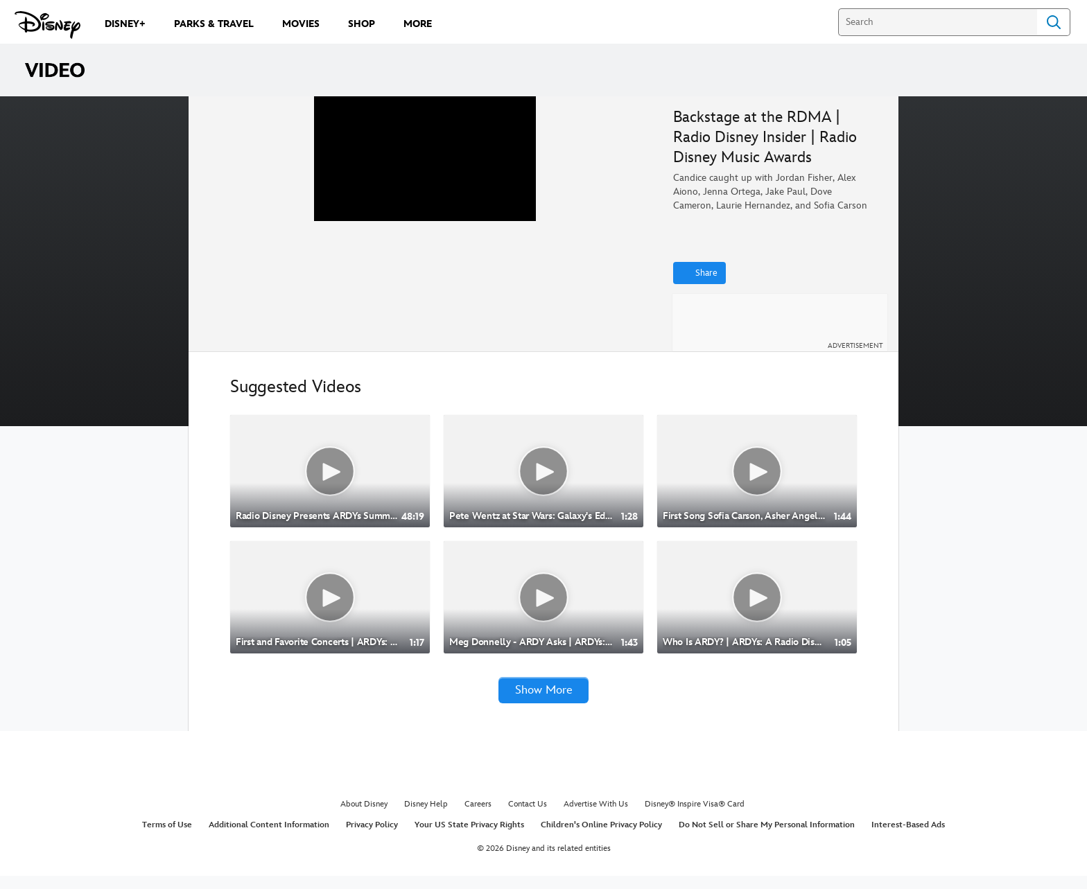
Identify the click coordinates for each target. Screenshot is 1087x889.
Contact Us (527, 817)
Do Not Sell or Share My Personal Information (767, 837)
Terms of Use (167, 837)
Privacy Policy (372, 837)
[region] (425, 229)
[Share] (699, 273)
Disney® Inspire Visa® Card (695, 817)
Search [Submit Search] (1053, 22)
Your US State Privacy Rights (469, 837)
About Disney (364, 817)
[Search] (937, 22)
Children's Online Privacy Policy (601, 837)
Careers (478, 817)
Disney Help (426, 817)
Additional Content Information (269, 837)
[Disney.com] (47, 25)
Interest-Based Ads (908, 837)
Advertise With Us (596, 817)
